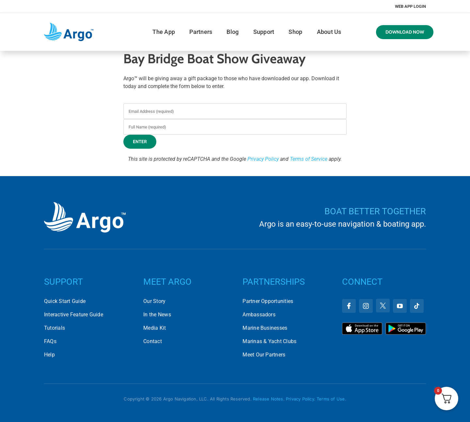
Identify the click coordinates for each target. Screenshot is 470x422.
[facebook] (349, 306)
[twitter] (383, 305)
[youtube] (400, 306)
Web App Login (410, 6)
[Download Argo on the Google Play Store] (405, 325)
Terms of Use (331, 398)
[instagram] (366, 306)
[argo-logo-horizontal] (68, 25)
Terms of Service (308, 159)
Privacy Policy (263, 159)
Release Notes (268, 398)
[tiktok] (417, 306)
